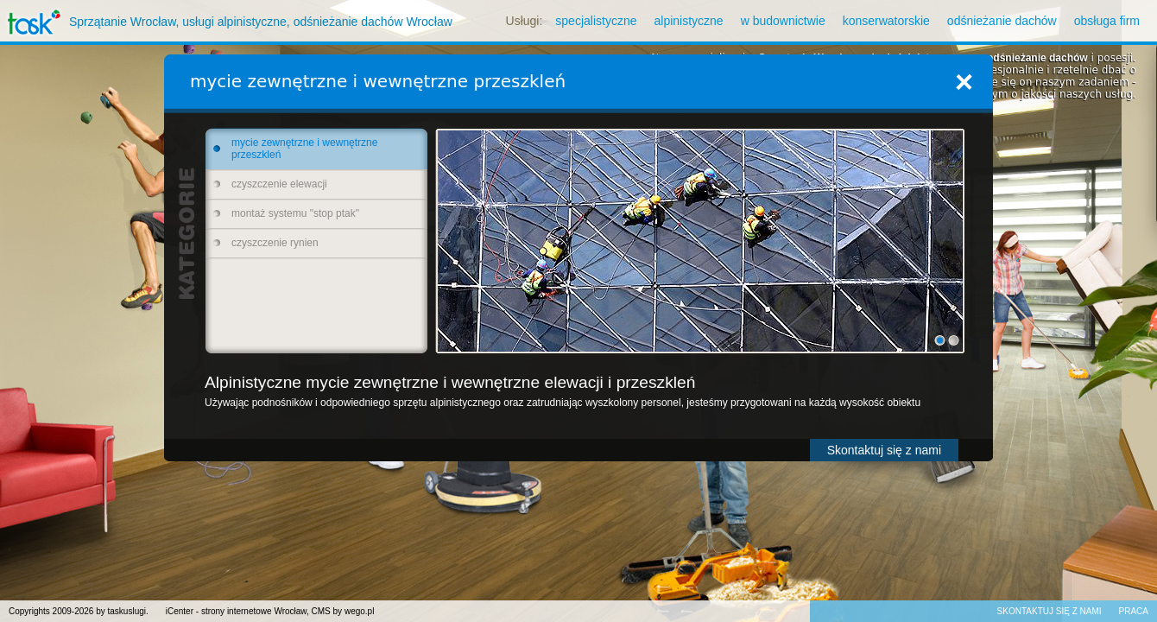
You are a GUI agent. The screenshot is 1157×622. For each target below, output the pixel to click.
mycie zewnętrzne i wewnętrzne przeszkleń (304, 148)
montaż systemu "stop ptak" (295, 213)
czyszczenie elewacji (279, 184)
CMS (321, 611)
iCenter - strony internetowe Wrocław (236, 611)
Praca (1133, 611)
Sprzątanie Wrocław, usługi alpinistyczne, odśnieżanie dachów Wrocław (226, 22)
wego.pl (359, 611)
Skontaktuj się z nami (884, 450)
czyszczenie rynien (275, 243)
